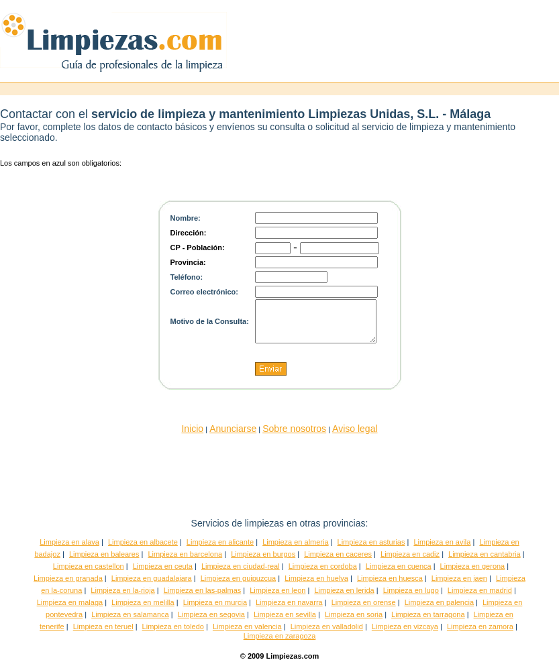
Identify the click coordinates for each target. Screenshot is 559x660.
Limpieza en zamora (480, 626)
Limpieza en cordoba (323, 566)
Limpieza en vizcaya (405, 626)
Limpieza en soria (354, 614)
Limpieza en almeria (295, 542)
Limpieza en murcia (215, 602)
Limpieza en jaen (459, 578)
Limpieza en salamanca (130, 614)
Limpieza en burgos (263, 554)
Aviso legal (354, 428)
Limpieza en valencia (247, 626)
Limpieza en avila (441, 542)
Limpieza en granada (68, 578)
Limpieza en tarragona (427, 614)
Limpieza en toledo (173, 626)
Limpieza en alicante (220, 542)
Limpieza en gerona (472, 566)
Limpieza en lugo (411, 590)
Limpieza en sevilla (285, 614)
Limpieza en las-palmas (203, 590)
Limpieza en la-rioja (122, 590)
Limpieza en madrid (480, 590)
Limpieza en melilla (142, 602)
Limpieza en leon (277, 590)
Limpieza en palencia (439, 602)
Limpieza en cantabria (484, 554)
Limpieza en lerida (344, 590)
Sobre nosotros (294, 428)
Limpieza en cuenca (398, 566)
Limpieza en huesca (390, 578)
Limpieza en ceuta (163, 566)
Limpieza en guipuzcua (238, 578)
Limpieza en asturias (371, 542)
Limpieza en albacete (143, 542)
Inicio (192, 428)
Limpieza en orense (364, 602)
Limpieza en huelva (316, 578)
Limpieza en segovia (211, 614)
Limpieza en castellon (88, 566)
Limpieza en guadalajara (151, 578)
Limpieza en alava (69, 542)
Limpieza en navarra (289, 602)
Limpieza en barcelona (185, 554)
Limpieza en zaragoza (280, 636)
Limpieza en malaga (70, 602)
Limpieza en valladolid (327, 626)
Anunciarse (232, 428)
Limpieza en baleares (104, 554)
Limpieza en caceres (338, 554)
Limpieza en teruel (103, 626)
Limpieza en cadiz (410, 554)
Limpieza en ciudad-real (240, 566)
